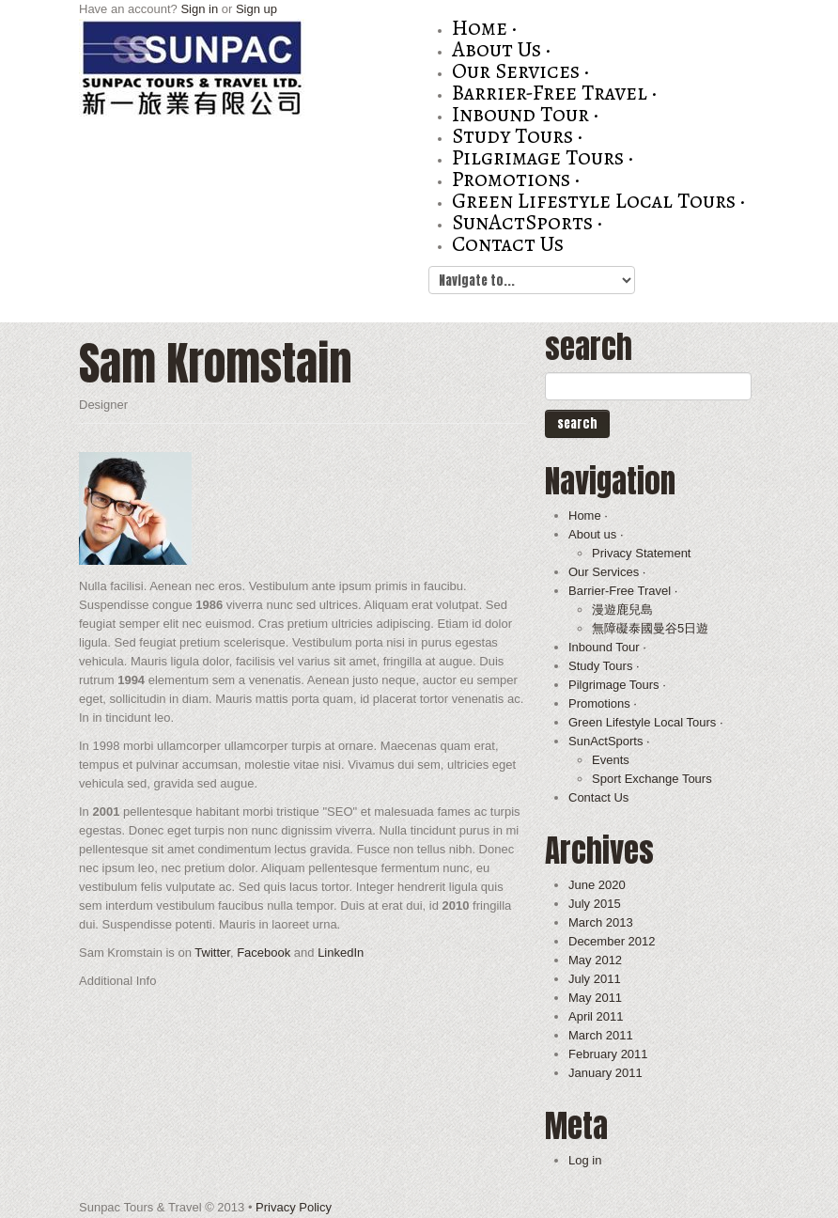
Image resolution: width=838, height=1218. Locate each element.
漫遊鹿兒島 (622, 609)
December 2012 (612, 941)
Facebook (263, 952)
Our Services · (520, 71)
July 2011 (594, 979)
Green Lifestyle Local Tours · (598, 200)
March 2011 (600, 1035)
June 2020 (597, 885)
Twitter (212, 952)
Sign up (256, 9)
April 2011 (596, 1016)
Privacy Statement (641, 553)
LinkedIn (341, 952)
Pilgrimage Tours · (542, 157)
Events (610, 760)
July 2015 (594, 904)
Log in (584, 1160)
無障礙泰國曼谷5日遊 (650, 628)
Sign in (199, 9)
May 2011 (595, 998)
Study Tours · (517, 135)
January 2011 (605, 1073)
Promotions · (516, 179)
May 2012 (595, 960)
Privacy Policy (294, 1207)
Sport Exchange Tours (652, 779)
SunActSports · (527, 222)
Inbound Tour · (525, 114)
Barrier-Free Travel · (554, 92)
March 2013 (600, 922)
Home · (484, 27)
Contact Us (508, 243)
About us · (501, 49)
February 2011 (608, 1054)
